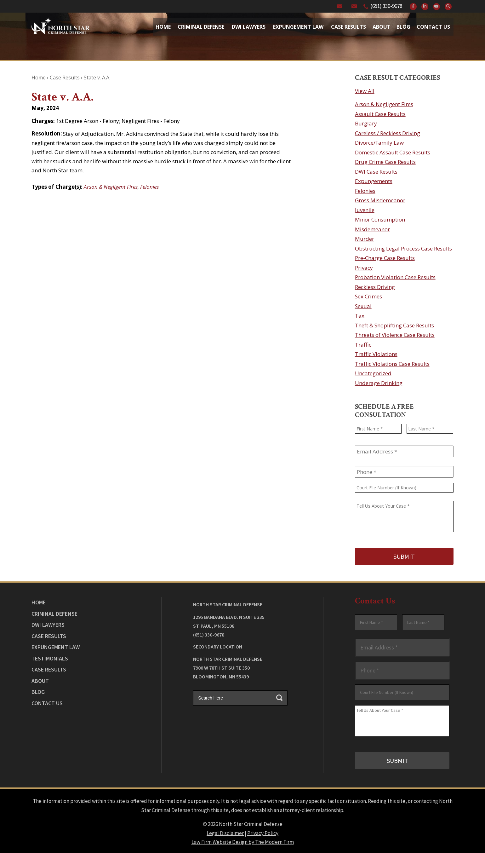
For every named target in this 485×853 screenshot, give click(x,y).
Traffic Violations (376, 354)
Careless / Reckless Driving (387, 133)
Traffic (363, 344)
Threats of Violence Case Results (395, 334)
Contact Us (433, 26)
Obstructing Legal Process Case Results (403, 248)
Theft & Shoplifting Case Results (394, 325)
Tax (359, 315)
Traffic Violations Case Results (392, 363)
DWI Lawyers (48, 624)
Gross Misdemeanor (380, 200)
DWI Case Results (376, 171)
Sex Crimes (368, 296)
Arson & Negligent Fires (111, 186)
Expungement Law (298, 26)
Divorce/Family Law (379, 142)
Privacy (364, 267)
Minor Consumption (380, 219)
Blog (403, 26)
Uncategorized (373, 373)
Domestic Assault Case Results (392, 152)
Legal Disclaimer (225, 831)
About (382, 26)
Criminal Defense (201, 26)
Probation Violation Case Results (395, 277)
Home (163, 26)
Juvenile (364, 210)
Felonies (149, 186)
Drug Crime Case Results (385, 161)
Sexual (363, 306)
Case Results (348, 26)
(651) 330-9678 (386, 6)
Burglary (366, 123)
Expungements (373, 181)
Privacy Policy (262, 831)
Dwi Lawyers (248, 26)
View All (364, 91)
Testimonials (49, 657)
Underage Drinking (378, 383)
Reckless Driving (375, 287)
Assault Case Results (380, 114)
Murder (364, 238)
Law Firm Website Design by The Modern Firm (242, 840)
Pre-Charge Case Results (385, 258)
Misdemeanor (372, 229)
